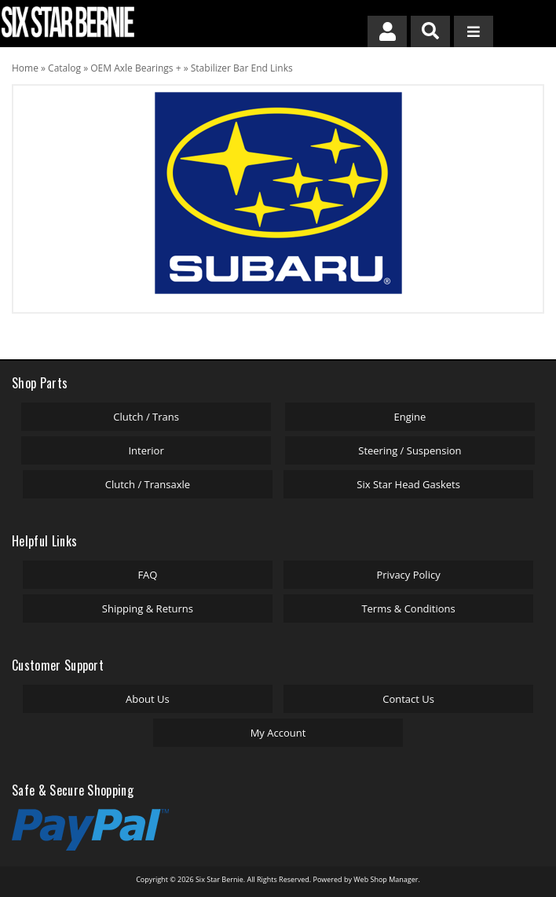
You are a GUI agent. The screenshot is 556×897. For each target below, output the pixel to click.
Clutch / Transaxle (147, 484)
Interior (145, 450)
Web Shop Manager (385, 879)
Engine (410, 417)
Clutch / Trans (146, 417)
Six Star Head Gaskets (408, 484)
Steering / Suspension (409, 450)
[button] (430, 31)
